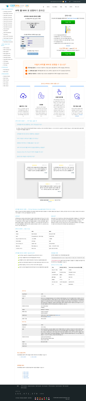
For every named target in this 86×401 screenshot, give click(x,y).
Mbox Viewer (6, 80)
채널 (29, 45)
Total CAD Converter (7, 21)
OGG (23, 47)
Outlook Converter (31, 386)
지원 (66, 6)
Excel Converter (59, 386)
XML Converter (65, 386)
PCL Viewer (5, 81)
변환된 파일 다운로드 (32, 53)
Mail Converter (38, 386)
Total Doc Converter (7, 17)
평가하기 (50, 201)
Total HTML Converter (8, 13)
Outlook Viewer (6, 76)
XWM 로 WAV (26, 377)
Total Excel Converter (8, 19)
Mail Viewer (5, 78)
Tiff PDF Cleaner (6, 55)
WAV (23, 45)
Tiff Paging (5, 61)
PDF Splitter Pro (6, 53)
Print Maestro (6, 69)
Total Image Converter (8, 38)
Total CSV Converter (7, 23)
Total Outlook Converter (6, 29)
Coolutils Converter (7, 11)
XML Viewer (5, 85)
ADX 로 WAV (26, 375)
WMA (23, 41)
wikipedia (49, 316)
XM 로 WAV (25, 376)
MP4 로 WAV (26, 372)
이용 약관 (30, 397)
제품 (61, 6)
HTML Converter (51, 386)
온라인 (48, 6)
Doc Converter (45, 386)
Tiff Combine (6, 63)
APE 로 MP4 (33, 356)
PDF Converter (24, 386)
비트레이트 (30, 40)
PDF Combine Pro (7, 49)
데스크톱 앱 (54, 6)
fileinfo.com (58, 315)
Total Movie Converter (8, 41)
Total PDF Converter (7, 15)
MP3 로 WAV (26, 373)
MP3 (23, 39)
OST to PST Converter (8, 36)
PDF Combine (6, 47)
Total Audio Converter (6, 40)
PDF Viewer (5, 83)
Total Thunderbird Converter (7, 33)
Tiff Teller (5, 65)
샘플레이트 (30, 43)
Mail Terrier (5, 71)
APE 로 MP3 (23, 356)
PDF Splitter (6, 51)
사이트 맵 (17, 397)
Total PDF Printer (7, 57)
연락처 (71, 6)
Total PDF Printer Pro (7, 59)
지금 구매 (68, 22)
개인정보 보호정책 (23, 397)
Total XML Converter (7, 24)
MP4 (23, 43)
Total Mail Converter (7, 26)
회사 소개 (77, 6)
